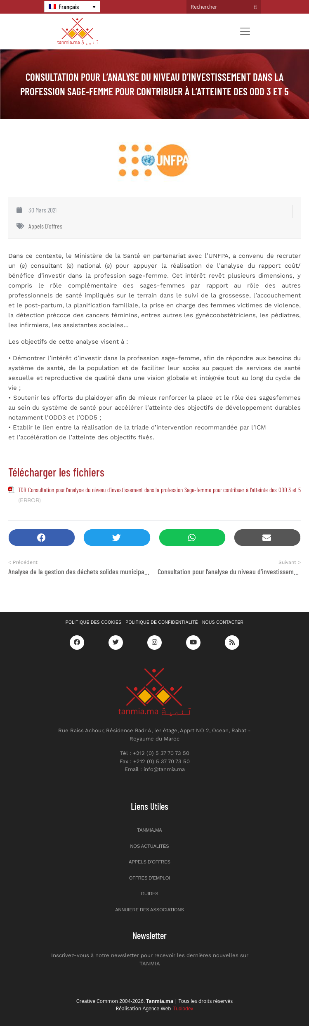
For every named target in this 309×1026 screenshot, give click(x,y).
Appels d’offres (149, 861)
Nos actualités (149, 846)
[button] (41, 538)
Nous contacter (222, 622)
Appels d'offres (45, 226)
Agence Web (168, 1009)
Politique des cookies (94, 622)
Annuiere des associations (149, 909)
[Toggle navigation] (245, 31)
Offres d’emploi (149, 877)
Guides (149, 893)
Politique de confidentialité (161, 622)
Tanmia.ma (149, 830)
